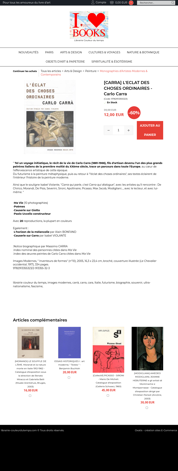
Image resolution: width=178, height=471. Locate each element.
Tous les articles (51, 71)
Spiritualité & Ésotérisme (112, 61)
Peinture (91, 71)
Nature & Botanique (143, 52)
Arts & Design (71, 52)
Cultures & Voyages (104, 52)
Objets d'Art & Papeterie (65, 61)
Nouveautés (28, 52)
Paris (49, 52)
